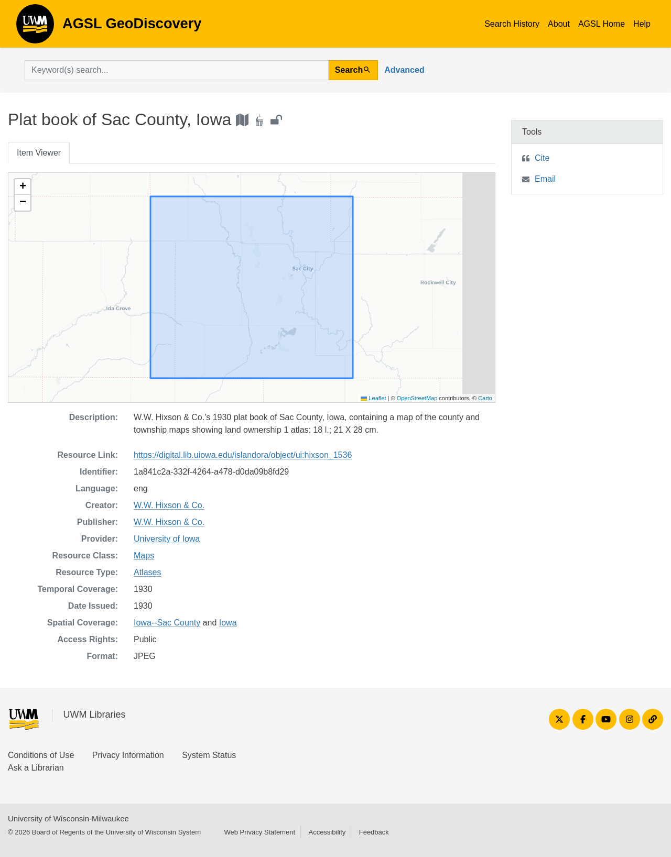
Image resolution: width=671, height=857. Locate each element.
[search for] (177, 70)
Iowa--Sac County (167, 622)
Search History (511, 23)
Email (545, 178)
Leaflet (373, 398)
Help (642, 23)
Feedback (374, 832)
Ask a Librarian (36, 767)
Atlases (147, 572)
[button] (22, 187)
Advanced (404, 69)
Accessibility (326, 832)
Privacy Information (128, 755)
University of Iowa (167, 538)
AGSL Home (601, 23)
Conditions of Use (41, 755)
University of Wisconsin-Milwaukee (68, 818)
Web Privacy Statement (259, 832)
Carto (485, 398)
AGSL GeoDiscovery (35, 27)
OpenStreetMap (417, 398)
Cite (542, 157)
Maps (144, 555)
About (559, 23)
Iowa (228, 622)
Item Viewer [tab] (39, 152)
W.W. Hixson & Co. (169, 505)
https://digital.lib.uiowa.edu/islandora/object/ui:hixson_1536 (243, 455)
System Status (209, 755)
